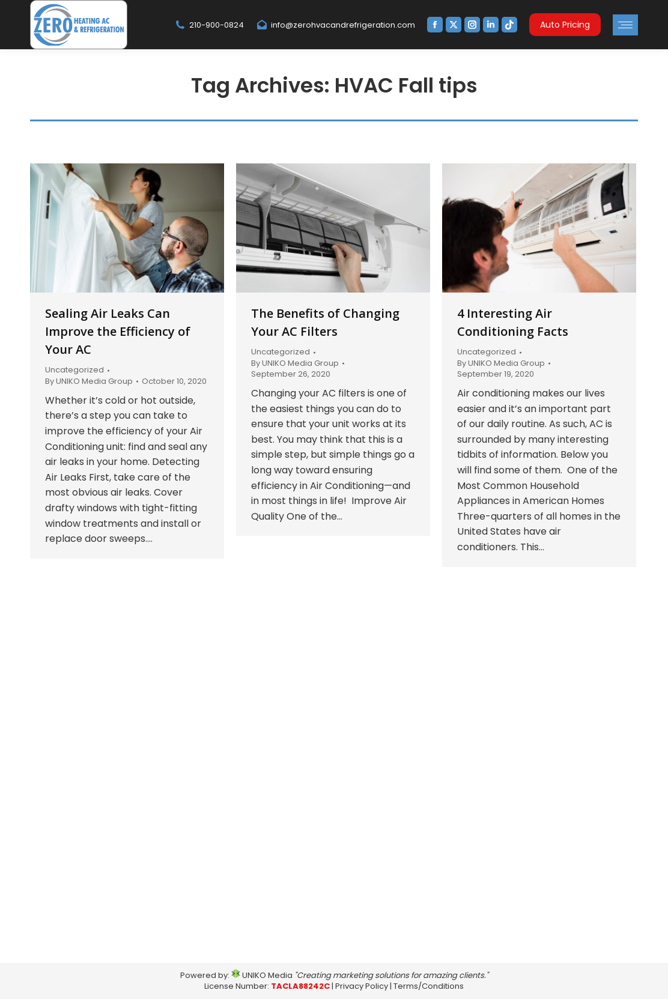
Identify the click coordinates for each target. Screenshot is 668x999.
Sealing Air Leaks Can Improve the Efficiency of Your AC (117, 331)
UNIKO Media (262, 975)
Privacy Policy (361, 986)
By (89, 381)
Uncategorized (74, 369)
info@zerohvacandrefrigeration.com (335, 25)
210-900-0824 (209, 25)
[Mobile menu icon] (625, 24)
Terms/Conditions (428, 986)
